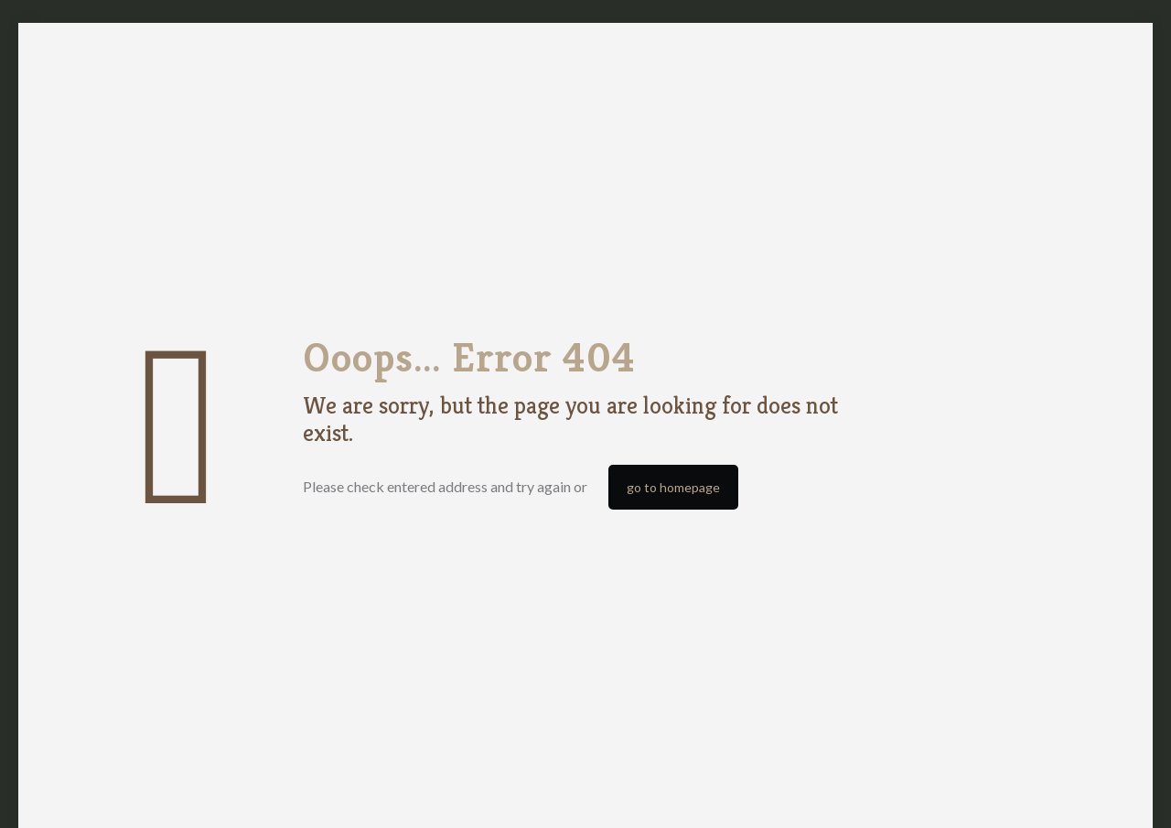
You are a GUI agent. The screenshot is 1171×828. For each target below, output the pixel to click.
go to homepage (673, 487)
